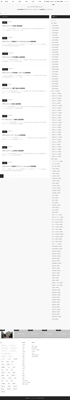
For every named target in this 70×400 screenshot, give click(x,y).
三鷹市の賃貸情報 (55, 25)
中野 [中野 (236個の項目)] (12, 361)
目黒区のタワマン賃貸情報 (56, 146)
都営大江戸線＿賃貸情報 (56, 309)
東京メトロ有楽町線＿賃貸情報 (57, 236)
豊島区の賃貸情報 (55, 88)
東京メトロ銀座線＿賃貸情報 (57, 241)
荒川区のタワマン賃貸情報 (56, 151)
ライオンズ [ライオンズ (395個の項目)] (3, 356)
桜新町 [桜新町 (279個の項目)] (2, 375)
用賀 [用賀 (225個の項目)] (12, 380)
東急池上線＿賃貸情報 (56, 260)
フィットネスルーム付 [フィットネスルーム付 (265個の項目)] (5, 353)
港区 (13, 1)
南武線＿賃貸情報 (55, 200)
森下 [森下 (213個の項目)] (8, 375)
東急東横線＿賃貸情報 (56, 258)
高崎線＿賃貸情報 (55, 319)
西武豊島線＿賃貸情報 (56, 304)
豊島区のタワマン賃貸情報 (56, 156)
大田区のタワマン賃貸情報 (56, 120)
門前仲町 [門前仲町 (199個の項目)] (8, 388)
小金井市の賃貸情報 (55, 54)
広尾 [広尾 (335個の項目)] (9, 372)
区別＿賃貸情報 (46, 1)
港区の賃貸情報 (54, 76)
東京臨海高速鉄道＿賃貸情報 (57, 246)
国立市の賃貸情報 (55, 47)
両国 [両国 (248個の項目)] (2, 361)
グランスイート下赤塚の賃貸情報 (12, 26)
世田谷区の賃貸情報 (55, 27)
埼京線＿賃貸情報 (55, 202)
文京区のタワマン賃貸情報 (56, 127)
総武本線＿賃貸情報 (55, 287)
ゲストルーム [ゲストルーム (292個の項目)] (4, 345)
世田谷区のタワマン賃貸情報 (57, 95)
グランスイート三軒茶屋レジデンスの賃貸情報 (16, 72)
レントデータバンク (35, 7)
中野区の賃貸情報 (55, 32)
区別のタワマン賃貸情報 (53, 2)
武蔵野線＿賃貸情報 (55, 280)
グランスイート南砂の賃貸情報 (11, 104)
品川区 (33, 1)
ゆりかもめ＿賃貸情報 (56, 163)
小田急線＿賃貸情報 (55, 207)
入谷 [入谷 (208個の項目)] (9, 367)
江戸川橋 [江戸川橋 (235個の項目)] (9, 378)
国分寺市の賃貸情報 (55, 44)
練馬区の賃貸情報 (55, 81)
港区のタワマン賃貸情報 (56, 144)
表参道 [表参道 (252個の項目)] (9, 386)
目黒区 (23, 373)
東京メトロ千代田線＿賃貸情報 (57, 224)
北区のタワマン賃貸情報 (56, 103)
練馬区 (4, 147)
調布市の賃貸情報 (55, 86)
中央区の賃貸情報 (55, 30)
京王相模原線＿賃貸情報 (56, 190)
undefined (33, 351)
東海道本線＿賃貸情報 (56, 275)
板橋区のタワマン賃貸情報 (56, 134)
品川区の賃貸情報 (55, 42)
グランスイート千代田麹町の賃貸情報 (13, 57)
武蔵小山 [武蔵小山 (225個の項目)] (13, 375)
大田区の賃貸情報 (55, 52)
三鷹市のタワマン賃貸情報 (56, 93)
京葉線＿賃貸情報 (55, 197)
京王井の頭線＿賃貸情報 (56, 188)
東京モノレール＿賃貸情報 (56, 243)
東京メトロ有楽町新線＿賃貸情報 (57, 234)
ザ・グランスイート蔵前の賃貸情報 (13, 119)
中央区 (23, 346)
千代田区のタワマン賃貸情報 (57, 105)
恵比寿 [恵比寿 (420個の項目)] (14, 372)
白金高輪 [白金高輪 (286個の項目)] (3, 383)
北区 (23, 349)
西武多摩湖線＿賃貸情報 (56, 294)
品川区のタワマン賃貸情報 (56, 110)
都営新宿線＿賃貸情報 (56, 311)
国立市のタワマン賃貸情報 (56, 115)
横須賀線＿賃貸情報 (55, 277)
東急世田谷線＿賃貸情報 (56, 251)
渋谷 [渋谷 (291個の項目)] (7, 380)
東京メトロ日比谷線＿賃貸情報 (57, 231)
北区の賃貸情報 (54, 35)
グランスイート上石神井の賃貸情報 (13, 150)
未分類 (4, 84)
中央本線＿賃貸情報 (55, 168)
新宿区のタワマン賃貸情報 (56, 129)
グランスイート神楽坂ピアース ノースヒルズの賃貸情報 (19, 166)
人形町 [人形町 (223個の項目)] (2, 364)
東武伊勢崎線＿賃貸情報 (56, 270)
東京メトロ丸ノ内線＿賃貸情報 (57, 219)
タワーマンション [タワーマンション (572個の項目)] (4, 348)
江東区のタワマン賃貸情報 (56, 139)
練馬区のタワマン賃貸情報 (56, 149)
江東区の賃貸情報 (55, 71)
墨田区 (23, 356)
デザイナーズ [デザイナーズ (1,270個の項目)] (14, 348)
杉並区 (23, 363)
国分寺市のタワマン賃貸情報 (57, 112)
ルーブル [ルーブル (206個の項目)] (3, 359)
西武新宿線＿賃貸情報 (56, 297)
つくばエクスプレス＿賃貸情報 (57, 161)
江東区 (40, 1)
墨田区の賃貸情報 (55, 49)
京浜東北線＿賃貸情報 (56, 185)
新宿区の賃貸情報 (55, 61)
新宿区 (20, 1)
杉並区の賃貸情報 (55, 64)
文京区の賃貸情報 (55, 59)
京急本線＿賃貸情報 (55, 173)
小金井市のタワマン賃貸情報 (57, 122)
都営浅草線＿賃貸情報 (56, 314)
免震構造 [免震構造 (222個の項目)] (3, 367)
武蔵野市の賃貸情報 (55, 69)
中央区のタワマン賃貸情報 (56, 98)
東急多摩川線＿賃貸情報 (56, 253)
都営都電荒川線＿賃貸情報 (56, 316)
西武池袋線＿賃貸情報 (56, 302)
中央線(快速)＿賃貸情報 (56, 171)
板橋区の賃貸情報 (55, 66)
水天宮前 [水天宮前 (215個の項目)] (3, 378)
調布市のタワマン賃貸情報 (56, 154)
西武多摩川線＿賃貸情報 (56, 292)
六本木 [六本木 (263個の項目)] (14, 367)
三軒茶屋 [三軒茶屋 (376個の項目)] (15, 359)
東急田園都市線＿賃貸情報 (56, 263)
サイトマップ (66, 1)
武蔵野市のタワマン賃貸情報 (57, 137)
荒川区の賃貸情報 (55, 83)
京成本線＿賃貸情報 (55, 183)
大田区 (23, 358)
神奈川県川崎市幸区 (35, 356)
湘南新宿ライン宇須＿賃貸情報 (57, 282)
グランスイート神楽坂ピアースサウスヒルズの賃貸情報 (19, 41)
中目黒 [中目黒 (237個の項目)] (7, 361)
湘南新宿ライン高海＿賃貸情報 (57, 285)
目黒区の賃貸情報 (55, 78)
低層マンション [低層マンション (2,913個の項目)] (10, 364)
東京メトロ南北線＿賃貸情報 (57, 229)
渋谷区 (26, 1)
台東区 (4, 116)
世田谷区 (6, 1)
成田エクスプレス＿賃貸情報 (57, 214)
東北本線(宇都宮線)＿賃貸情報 (57, 248)
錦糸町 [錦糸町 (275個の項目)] (2, 388)
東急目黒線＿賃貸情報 (56, 265)
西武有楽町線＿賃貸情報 (56, 299)
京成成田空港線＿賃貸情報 (56, 178)
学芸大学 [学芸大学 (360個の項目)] (3, 372)
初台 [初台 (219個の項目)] (7, 369)
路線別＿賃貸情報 (60, 1)
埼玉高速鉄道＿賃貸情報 (56, 205)
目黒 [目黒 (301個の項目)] (9, 383)
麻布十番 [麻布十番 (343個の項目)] (3, 391)
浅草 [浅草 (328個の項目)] (2, 380)
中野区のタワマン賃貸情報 (56, 100)
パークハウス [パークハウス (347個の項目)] (4, 350)
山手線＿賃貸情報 (55, 209)
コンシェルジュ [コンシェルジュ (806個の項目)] (13, 345)
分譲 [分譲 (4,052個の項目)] (2, 369)
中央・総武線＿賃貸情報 (56, 166)
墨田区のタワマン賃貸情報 (56, 117)
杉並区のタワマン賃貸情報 (56, 132)
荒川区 (23, 377)
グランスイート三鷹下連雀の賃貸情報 (13, 88)
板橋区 (4, 22)
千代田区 (5, 53)
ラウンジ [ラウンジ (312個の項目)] (10, 356)
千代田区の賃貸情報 (55, 37)
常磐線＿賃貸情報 (55, 212)
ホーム (33, 344)
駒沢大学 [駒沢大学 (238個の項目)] (15, 388)
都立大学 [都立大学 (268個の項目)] (15, 386)
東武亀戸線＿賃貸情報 (56, 268)
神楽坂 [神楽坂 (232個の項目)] (14, 383)
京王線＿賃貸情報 (55, 195)
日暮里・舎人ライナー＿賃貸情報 (57, 217)
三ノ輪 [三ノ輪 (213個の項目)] (9, 359)
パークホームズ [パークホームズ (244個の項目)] (13, 350)
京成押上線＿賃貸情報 (56, 180)
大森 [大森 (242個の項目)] (12, 369)
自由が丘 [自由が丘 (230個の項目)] (3, 386)
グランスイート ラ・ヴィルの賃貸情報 (13, 135)
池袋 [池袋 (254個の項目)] (15, 378)
